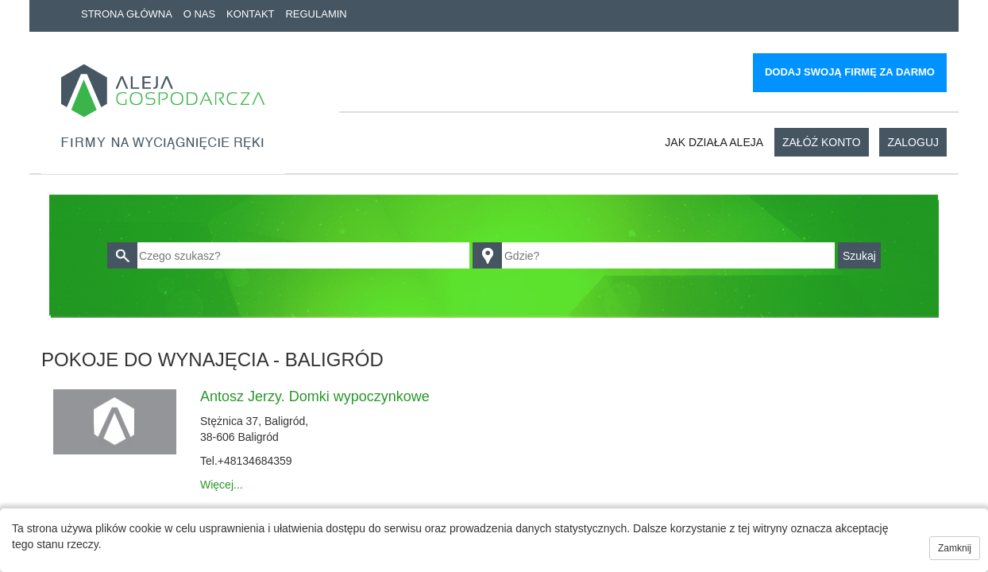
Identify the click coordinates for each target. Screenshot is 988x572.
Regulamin (315, 14)
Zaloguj (913, 142)
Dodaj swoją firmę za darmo (850, 72)
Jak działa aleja (714, 142)
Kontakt (250, 14)
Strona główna (126, 14)
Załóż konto (821, 142)
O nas (199, 14)
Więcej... (221, 484)
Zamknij (954, 548)
